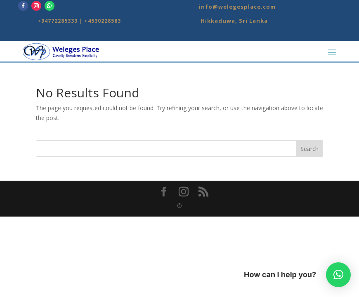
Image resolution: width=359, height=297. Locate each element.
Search (309, 149)
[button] (338, 274)
